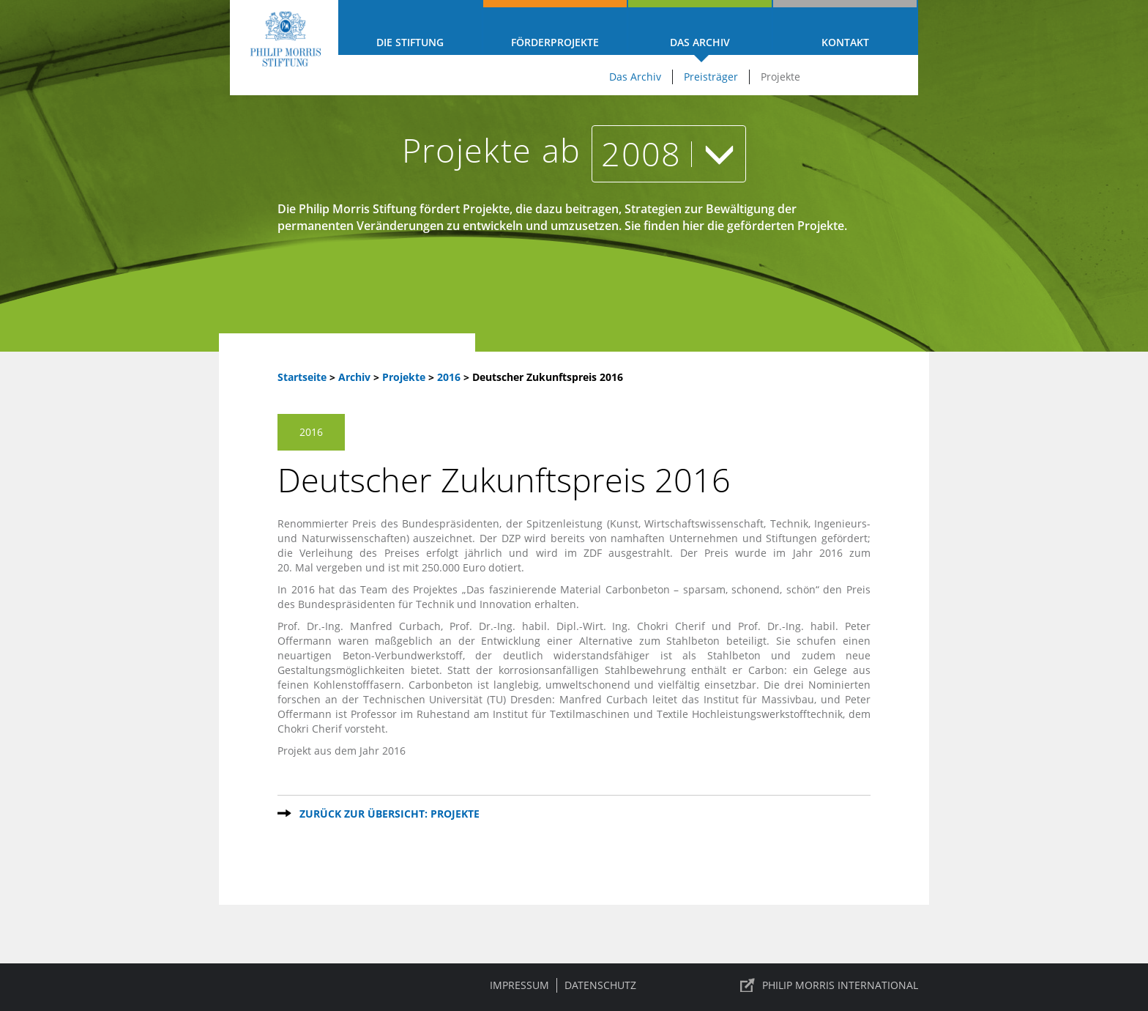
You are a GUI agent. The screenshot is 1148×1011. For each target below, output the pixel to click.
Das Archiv (700, 42)
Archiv (354, 377)
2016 (450, 377)
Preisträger (711, 77)
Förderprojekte (555, 42)
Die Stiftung (410, 42)
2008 (669, 153)
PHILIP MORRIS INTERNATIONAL (840, 985)
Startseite (302, 377)
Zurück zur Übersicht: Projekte (389, 814)
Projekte (780, 77)
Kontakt (845, 42)
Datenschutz (600, 985)
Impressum (519, 985)
